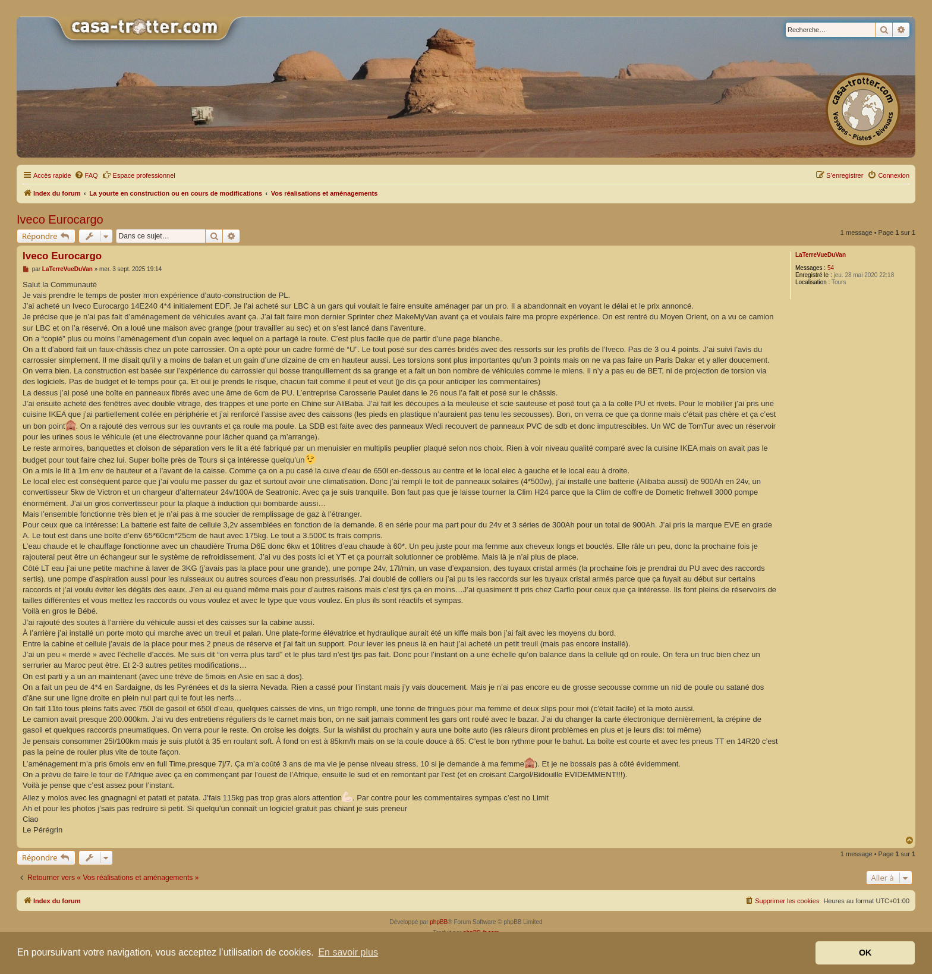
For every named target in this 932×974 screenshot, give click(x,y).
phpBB (439, 922)
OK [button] (865, 952)
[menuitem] (86, 175)
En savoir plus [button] (348, 952)
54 (830, 268)
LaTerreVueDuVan (820, 255)
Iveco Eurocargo (60, 219)
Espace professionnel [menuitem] (138, 175)
